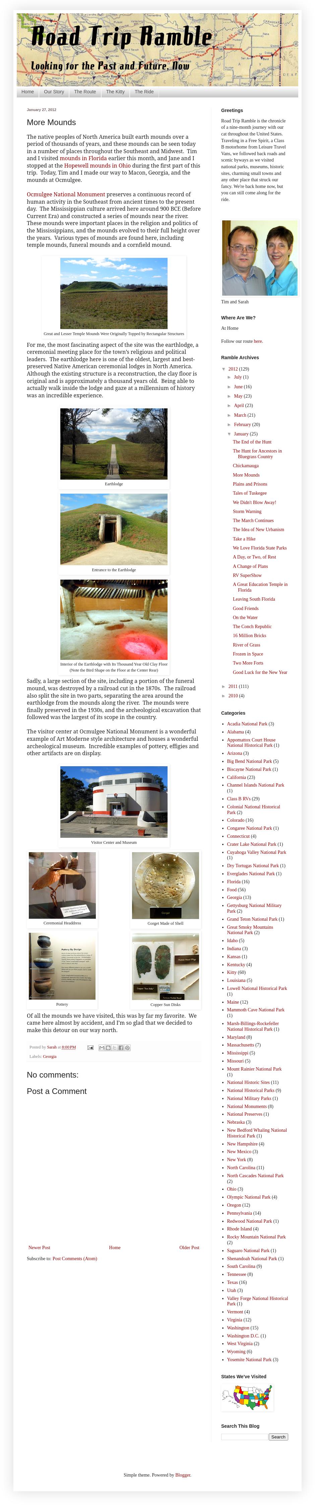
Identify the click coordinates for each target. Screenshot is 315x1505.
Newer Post (39, 1247)
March (240, 415)
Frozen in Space (248, 654)
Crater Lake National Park (251, 844)
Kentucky (236, 964)
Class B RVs (239, 798)
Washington (238, 1327)
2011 (234, 686)
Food (232, 889)
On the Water (245, 617)
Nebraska (236, 1122)
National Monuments (247, 1106)
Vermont (235, 1311)
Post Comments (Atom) (75, 1258)
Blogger (182, 1475)
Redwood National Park (249, 1221)
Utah (231, 1290)
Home (27, 91)
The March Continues (253, 520)
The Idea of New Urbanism (258, 529)
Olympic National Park (249, 1197)
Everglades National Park (251, 873)
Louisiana (236, 980)
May (239, 396)
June (239, 386)
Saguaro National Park (248, 1250)
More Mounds (246, 475)
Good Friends (246, 608)
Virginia (235, 1319)
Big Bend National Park (249, 761)
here (258, 341)
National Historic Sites (248, 1082)
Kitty (232, 972)
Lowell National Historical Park (257, 988)
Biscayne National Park (249, 769)
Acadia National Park (247, 723)
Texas (232, 1282)
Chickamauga (246, 465)
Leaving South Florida (254, 599)
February (243, 424)
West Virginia (240, 1343)
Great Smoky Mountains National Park (250, 930)
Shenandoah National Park (252, 1258)
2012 (234, 369)
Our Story (54, 91)
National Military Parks (249, 1098)
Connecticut (238, 836)
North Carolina (241, 1167)
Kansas (234, 956)
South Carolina (241, 1266)
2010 (234, 695)
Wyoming (236, 1351)
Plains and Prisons (250, 484)
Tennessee (236, 1274)
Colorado (236, 820)
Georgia (49, 1056)
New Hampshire (242, 1143)
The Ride (144, 91)
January (242, 433)
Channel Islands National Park (256, 785)
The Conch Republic (252, 626)
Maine (233, 1002)
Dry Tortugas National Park (253, 865)
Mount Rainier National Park (254, 1069)
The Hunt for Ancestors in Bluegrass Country (257, 453)
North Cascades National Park (255, 1175)
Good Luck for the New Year (260, 672)
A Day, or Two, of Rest (254, 557)
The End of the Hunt (252, 441)
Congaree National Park (249, 828)
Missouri (235, 1061)
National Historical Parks (251, 1090)
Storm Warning (247, 511)
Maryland (236, 1037)
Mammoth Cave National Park (256, 1009)
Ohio (232, 1189)
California (236, 777)
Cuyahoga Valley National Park (257, 852)
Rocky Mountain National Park (256, 1236)
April (239, 405)
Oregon (234, 1205)
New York (236, 1159)
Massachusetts (240, 1044)
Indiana (234, 948)
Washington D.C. (243, 1335)
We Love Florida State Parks (260, 547)
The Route (85, 91)
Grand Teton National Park (252, 919)
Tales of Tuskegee (250, 493)
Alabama (235, 731)
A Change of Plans (250, 566)
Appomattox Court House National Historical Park (251, 742)
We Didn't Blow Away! (254, 502)
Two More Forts (248, 663)
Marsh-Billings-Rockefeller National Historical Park (253, 1026)
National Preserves (244, 1114)
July (238, 377)
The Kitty (115, 91)
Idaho (232, 940)
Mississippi (238, 1053)
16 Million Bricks (249, 635)
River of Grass (246, 644)
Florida (234, 881)
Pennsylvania (239, 1213)
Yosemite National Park (249, 1359)
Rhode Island (239, 1228)
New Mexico (239, 1151)
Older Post (190, 1247)
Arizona (234, 753)
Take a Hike (244, 538)
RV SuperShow (247, 575)
